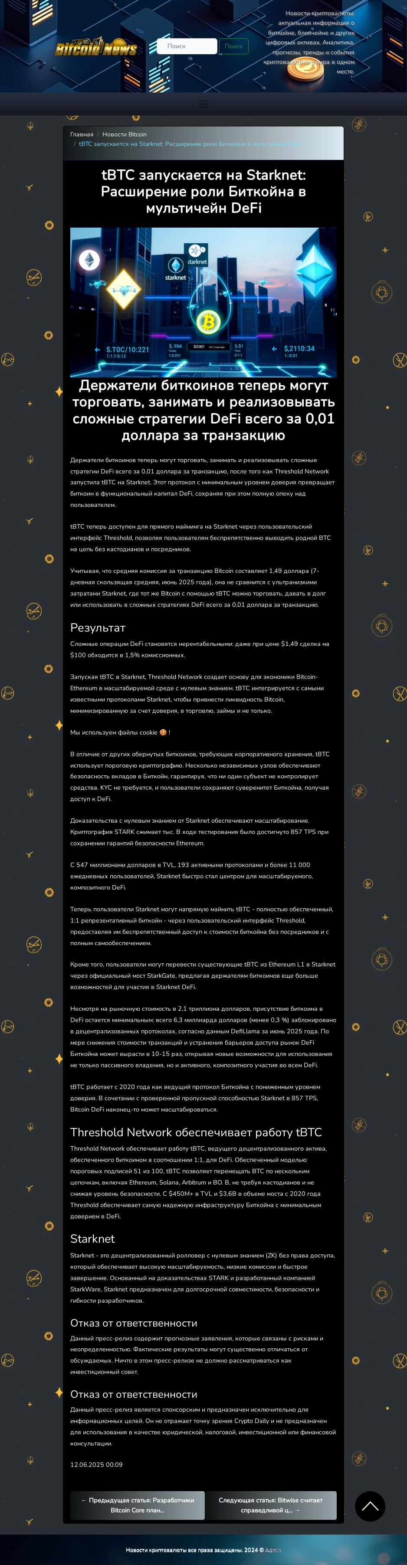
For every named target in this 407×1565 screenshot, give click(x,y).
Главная (82, 134)
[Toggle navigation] (203, 104)
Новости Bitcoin (124, 134)
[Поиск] (187, 46)
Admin (273, 1549)
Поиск (234, 46)
